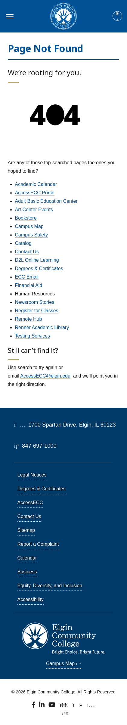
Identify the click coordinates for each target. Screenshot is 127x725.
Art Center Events (34, 209)
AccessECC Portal (35, 192)
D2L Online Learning (37, 260)
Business (27, 571)
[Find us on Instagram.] (91, 706)
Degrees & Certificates (39, 268)
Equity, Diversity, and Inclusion (49, 585)
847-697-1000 (35, 446)
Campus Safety (31, 234)
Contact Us (27, 251)
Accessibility (30, 599)
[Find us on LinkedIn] (42, 706)
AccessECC (30, 502)
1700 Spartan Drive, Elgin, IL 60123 (65, 424)
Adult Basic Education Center (46, 201)
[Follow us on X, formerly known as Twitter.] (64, 706)
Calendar (27, 557)
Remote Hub (28, 319)
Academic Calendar (36, 184)
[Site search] (117, 16)
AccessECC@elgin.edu (45, 375)
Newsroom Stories (34, 302)
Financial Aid (28, 285)
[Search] (117, 16)
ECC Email (27, 276)
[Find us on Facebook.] (34, 706)
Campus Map (29, 226)
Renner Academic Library (42, 327)
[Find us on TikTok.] (77, 706)
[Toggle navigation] (9, 16)
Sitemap (26, 530)
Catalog (23, 243)
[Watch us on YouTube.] (52, 706)
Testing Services (32, 335)
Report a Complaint (38, 544)
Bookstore (26, 218)
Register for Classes (36, 310)
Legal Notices (32, 474)
